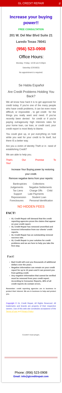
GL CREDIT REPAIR (31, 3)
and (20, 311)
